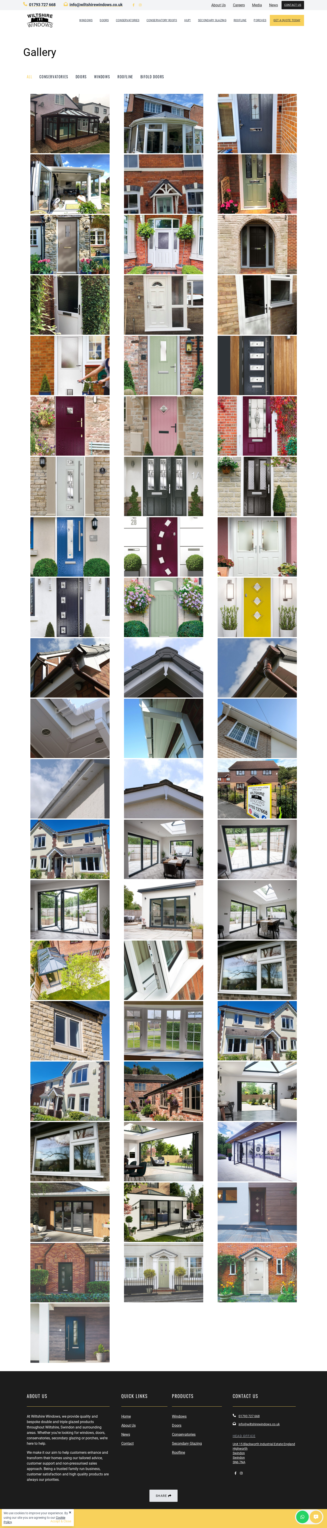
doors (81, 76)
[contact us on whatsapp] (302, 1517)
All (29, 76)
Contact (127, 1443)
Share (163, 1496)
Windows (85, 20)
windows (102, 76)
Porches (260, 20)
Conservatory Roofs (162, 20)
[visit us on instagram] (140, 5)
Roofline (240, 20)
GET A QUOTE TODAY (286, 20)
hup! (187, 20)
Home (126, 1416)
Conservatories (127, 20)
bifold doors (152, 76)
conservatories (53, 76)
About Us (128, 1425)
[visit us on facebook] (133, 5)
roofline (125, 76)
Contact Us (292, 5)
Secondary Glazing (212, 20)
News (125, 1434)
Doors (104, 20)
